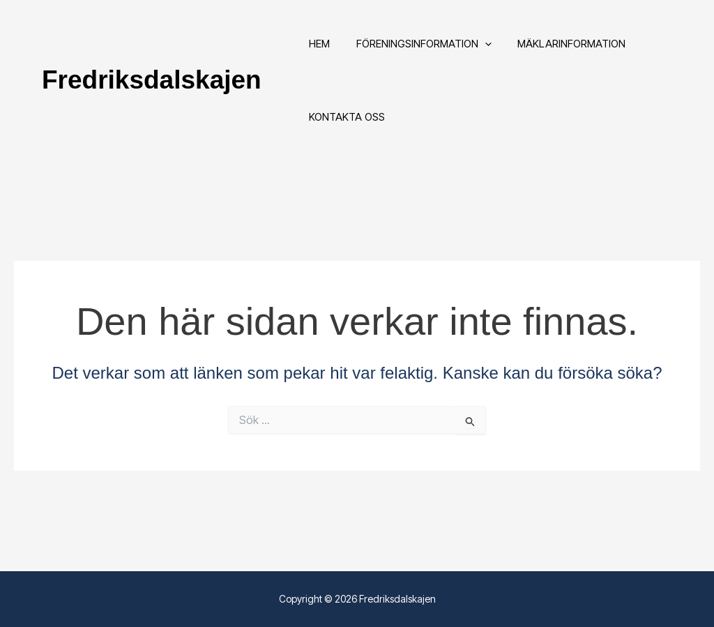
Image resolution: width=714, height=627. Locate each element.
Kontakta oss (345, 132)
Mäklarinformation (559, 48)
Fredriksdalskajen (151, 90)
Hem (317, 48)
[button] (477, 49)
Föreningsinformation (416, 49)
